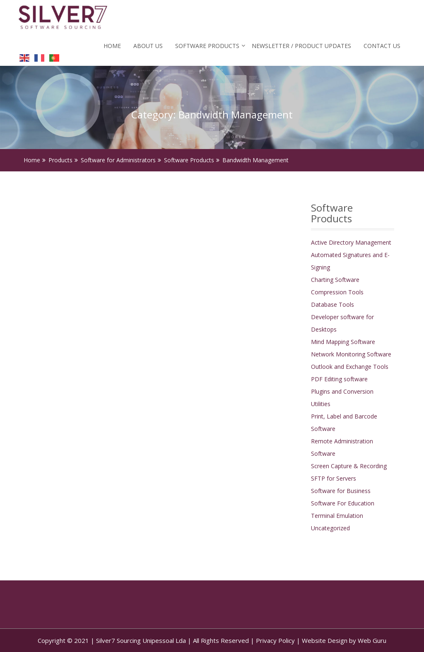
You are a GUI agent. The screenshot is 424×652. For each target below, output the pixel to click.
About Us (148, 46)
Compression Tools (337, 292)
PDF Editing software (339, 379)
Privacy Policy (275, 640)
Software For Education (342, 503)
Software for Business (341, 491)
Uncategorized (330, 528)
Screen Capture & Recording (349, 466)
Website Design (324, 640)
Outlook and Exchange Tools (349, 367)
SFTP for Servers (333, 478)
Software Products (207, 46)
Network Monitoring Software (351, 354)
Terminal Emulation (337, 516)
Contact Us (382, 46)
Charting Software (335, 280)
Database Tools (332, 304)
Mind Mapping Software (343, 342)
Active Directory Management (351, 242)
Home (112, 46)
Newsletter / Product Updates (301, 46)
